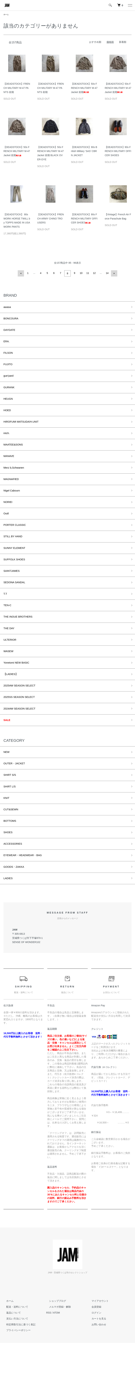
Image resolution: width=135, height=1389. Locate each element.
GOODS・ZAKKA (15, 911)
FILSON (9, 357)
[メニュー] (130, 5)
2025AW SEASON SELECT (22, 717)
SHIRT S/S (11, 812)
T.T (5, 617)
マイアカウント (97, 1347)
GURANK (10, 394)
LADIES (9, 924)
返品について (10, 1358)
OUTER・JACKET (16, 799)
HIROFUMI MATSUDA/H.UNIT (24, 431)
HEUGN (9, 406)
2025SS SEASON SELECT (22, 729)
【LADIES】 (12, 704)
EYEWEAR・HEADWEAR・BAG (26, 899)
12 (94, 273)
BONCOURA (12, 319)
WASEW (9, 679)
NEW (7, 787)
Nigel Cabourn (13, 506)
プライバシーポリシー (15, 1376)
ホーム (6, 15)
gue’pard (9, 381)
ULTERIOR (11, 667)
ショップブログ (54, 1347)
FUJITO (8, 369)
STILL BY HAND (14, 555)
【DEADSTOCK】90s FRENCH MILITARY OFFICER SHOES (118, 151)
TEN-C (8, 630)
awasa (8, 307)
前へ (21, 273)
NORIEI (8, 518)
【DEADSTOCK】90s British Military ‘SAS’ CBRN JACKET (84, 151)
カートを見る (96, 1364)
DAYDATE (10, 332)
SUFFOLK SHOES (16, 580)
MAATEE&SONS (15, 456)
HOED (8, 419)
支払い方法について (14, 1364)
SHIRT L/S (10, 824)
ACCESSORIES (14, 886)
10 (80, 273)
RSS (48, 1358)
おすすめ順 (95, 42)
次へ (113, 273)
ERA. (7, 344)
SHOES (8, 874)
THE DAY (10, 655)
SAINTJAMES (13, 592)
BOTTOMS (11, 862)
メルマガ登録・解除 (57, 1353)
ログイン (94, 1358)
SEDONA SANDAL (16, 605)
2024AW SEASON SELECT (22, 742)
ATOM (56, 1358)
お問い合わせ (96, 1370)
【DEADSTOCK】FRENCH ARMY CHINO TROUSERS (50, 219)
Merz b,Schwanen (15, 481)
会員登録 (94, 1353)
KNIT (7, 837)
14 (106, 273)
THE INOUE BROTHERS (21, 642)
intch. (7, 443)
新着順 (122, 42)
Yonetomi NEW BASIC (19, 692)
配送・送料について (14, 1353)
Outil (6, 530)
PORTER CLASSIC (17, 543)
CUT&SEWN (12, 849)
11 (87, 273)
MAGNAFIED (12, 493)
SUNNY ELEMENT (16, 568)
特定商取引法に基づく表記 (18, 1370)
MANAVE (10, 468)
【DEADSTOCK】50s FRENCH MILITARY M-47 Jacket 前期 (84, 88)
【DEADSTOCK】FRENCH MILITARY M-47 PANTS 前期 (16, 88)
